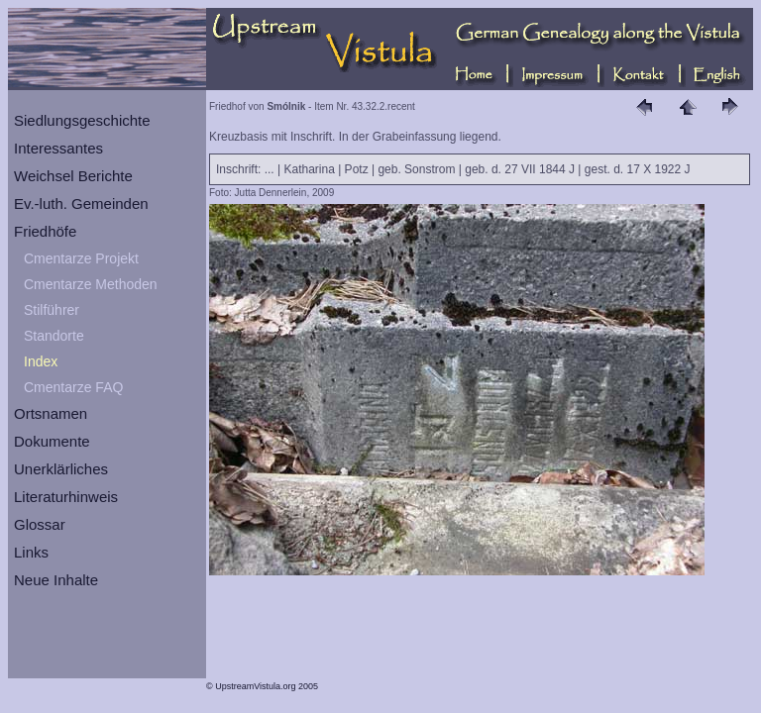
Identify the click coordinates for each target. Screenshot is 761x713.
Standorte (54, 336)
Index (40, 361)
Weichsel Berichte (73, 175)
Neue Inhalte (56, 579)
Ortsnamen (50, 413)
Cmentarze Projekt (81, 258)
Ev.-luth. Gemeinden (81, 203)
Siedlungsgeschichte (82, 120)
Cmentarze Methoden (91, 284)
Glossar (39, 524)
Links (31, 552)
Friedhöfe (45, 231)
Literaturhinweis (66, 496)
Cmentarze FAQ (73, 387)
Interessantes (58, 148)
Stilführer (51, 310)
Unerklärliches (61, 468)
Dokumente (52, 441)
